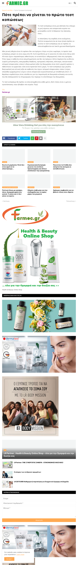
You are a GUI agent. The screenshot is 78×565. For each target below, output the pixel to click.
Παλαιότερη (70, 201)
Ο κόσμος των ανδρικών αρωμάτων (27, 472)
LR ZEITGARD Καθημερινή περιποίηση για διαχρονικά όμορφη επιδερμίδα (41, 481)
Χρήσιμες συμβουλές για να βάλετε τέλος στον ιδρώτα (63, 191)
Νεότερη (6, 201)
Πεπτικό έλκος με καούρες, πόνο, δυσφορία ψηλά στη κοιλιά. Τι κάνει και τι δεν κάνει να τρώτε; (12, 193)
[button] (3, 3)
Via (3, 90)
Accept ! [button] (9, 559)
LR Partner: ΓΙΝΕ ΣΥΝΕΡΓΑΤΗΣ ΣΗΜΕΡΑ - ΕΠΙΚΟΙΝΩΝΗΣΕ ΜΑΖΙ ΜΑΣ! (38, 462)
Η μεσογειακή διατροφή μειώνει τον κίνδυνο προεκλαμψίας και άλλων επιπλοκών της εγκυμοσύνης (39, 168)
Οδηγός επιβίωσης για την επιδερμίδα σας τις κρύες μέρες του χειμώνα (37, 192)
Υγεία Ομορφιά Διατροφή (23, 10)
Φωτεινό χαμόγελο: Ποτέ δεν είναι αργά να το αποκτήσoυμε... (13, 167)
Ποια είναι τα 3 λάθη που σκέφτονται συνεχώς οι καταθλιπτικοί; (62, 167)
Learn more (20, 554)
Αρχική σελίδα (7, 10)
